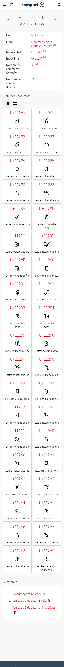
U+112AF (37, 58)
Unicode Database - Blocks (30, 601)
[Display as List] (15, 103)
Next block (56, 21)
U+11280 (37, 52)
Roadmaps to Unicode (27, 594)
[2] (44, 51)
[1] (54, 44)
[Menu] (4, 4)
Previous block (8, 21)
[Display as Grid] (7, 103)
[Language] (11, 4)
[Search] (59, 4)
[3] (36, 63)
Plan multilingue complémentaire (42, 44)
